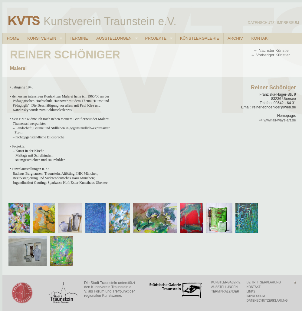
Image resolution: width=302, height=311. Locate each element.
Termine (79, 38)
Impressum (288, 23)
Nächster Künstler (274, 50)
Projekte (156, 38)
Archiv (235, 38)
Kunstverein (42, 38)
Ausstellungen (115, 38)
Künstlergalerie (199, 38)
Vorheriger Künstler (272, 55)
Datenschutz (261, 23)
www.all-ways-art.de (280, 120)
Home (13, 38)
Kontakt (260, 38)
